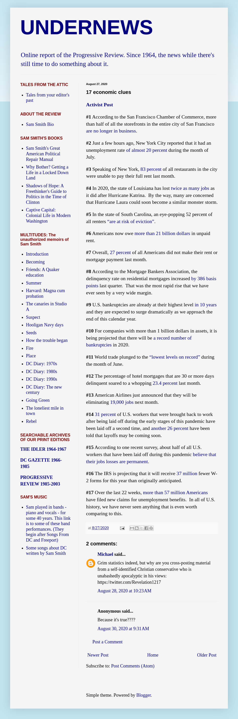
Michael (105, 554)
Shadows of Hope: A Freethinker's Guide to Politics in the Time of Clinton (46, 194)
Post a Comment (107, 641)
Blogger (143, 695)
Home (152, 655)
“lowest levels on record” (174, 357)
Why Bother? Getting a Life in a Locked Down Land (47, 172)
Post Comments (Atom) (132, 665)
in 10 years (206, 304)
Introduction (37, 254)
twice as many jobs (190, 188)
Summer (34, 283)
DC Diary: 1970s (41, 363)
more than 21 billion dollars (162, 233)
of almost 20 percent (146, 150)
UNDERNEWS (86, 27)
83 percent (151, 169)
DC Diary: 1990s (41, 379)
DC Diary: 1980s (41, 371)
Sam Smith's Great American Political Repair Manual (43, 154)
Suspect (33, 317)
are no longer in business (111, 130)
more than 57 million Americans (175, 492)
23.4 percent (165, 383)
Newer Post (98, 655)
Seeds (31, 332)
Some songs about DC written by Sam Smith (46, 550)
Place (31, 355)
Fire (29, 348)
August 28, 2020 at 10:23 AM (124, 590)
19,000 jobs (121, 402)
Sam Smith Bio (40, 124)
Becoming (35, 261)
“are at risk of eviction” (130, 221)
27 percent (120, 252)
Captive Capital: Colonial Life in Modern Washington (48, 215)
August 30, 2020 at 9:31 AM (123, 628)
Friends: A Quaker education (42, 272)
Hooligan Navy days (45, 324)
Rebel (31, 421)
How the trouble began (47, 340)
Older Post (207, 655)
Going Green (38, 400)
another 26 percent (169, 428)
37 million (186, 473)
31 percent (105, 414)
